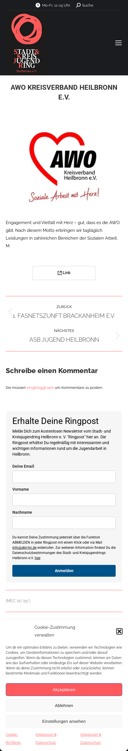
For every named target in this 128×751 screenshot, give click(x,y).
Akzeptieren (64, 689)
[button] (119, 631)
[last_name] (64, 523)
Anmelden (64, 570)
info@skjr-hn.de (24, 548)
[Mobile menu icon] (118, 43)
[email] (64, 477)
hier (37, 558)
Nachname (22, 512)
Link (64, 272)
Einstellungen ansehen (64, 721)
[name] (64, 500)
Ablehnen (64, 705)
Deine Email (23, 466)
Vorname (20, 489)
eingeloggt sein (40, 387)
